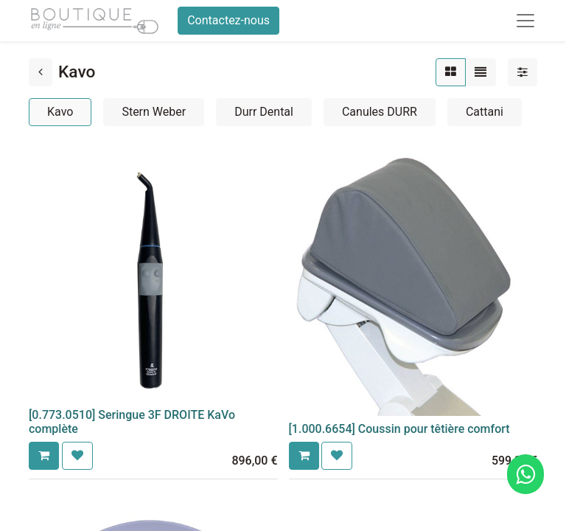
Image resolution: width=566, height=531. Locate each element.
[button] (44, 456)
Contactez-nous (228, 20)
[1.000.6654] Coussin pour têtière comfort (399, 429)
